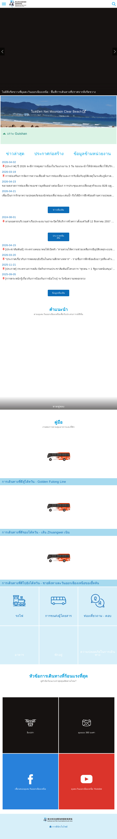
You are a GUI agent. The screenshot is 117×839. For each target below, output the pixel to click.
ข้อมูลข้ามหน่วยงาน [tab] (92, 153)
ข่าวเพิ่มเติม (58, 210)
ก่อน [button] (2, 51)
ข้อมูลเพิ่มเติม (58, 293)
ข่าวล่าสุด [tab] (15, 153)
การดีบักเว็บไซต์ (60, 827)
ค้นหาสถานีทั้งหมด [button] (113, 4)
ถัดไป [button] (114, 51)
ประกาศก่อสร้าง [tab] (49, 153)
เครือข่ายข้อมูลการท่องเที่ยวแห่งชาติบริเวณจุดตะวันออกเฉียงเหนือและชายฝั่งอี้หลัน (18, 4)
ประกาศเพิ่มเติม (58, 237)
